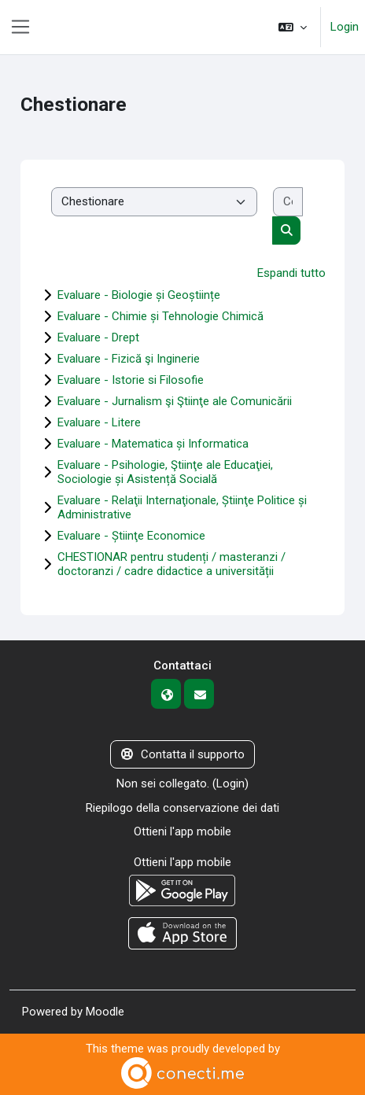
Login (344, 27)
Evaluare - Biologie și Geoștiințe (138, 295)
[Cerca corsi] (288, 201)
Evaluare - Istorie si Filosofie (130, 380)
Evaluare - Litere (99, 422)
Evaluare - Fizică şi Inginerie (128, 359)
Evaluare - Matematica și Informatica (153, 444)
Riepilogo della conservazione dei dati (182, 808)
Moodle (105, 1012)
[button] (292, 27)
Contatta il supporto (182, 754)
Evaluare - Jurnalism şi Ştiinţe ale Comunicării (174, 401)
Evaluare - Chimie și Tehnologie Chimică (160, 316)
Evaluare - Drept (98, 337)
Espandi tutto (291, 273)
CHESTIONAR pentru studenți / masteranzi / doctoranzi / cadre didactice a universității (171, 564)
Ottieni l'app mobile (182, 831)
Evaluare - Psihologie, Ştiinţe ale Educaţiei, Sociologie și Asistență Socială (165, 472)
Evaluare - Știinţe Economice (131, 536)
